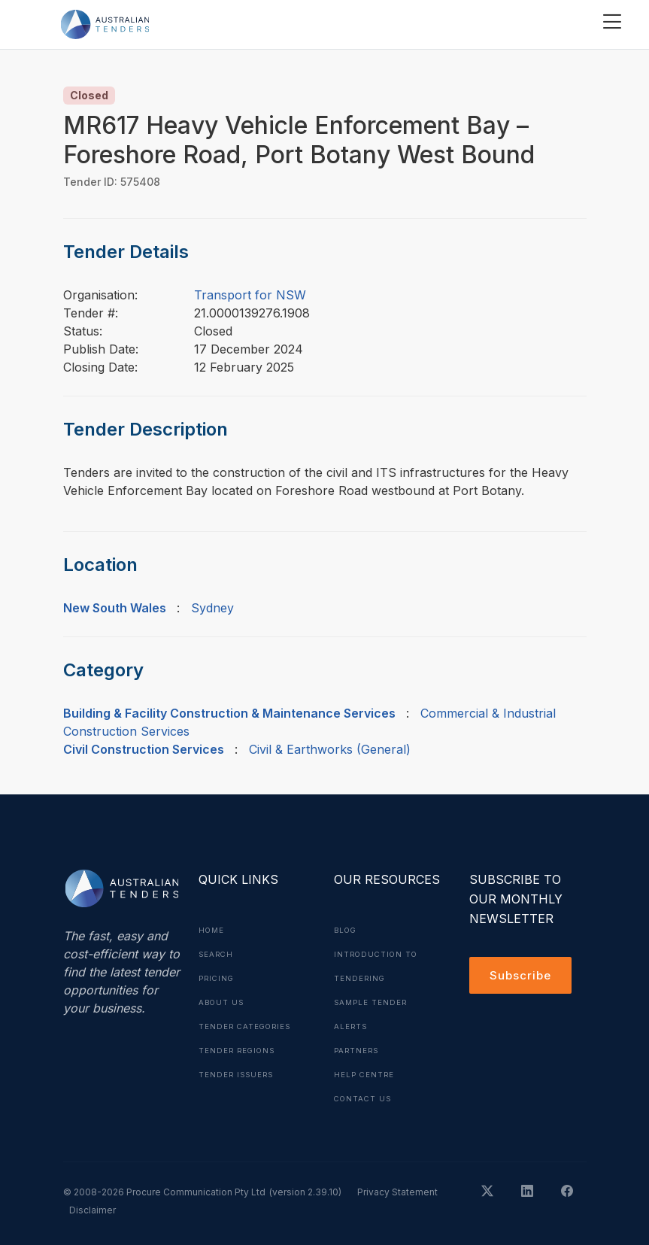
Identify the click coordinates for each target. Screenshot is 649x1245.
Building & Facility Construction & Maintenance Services (229, 713)
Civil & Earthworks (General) (330, 749)
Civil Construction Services (143, 749)
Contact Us (364, 1098)
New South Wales (114, 607)
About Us (223, 1002)
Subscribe (522, 976)
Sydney (212, 607)
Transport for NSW (250, 294)
